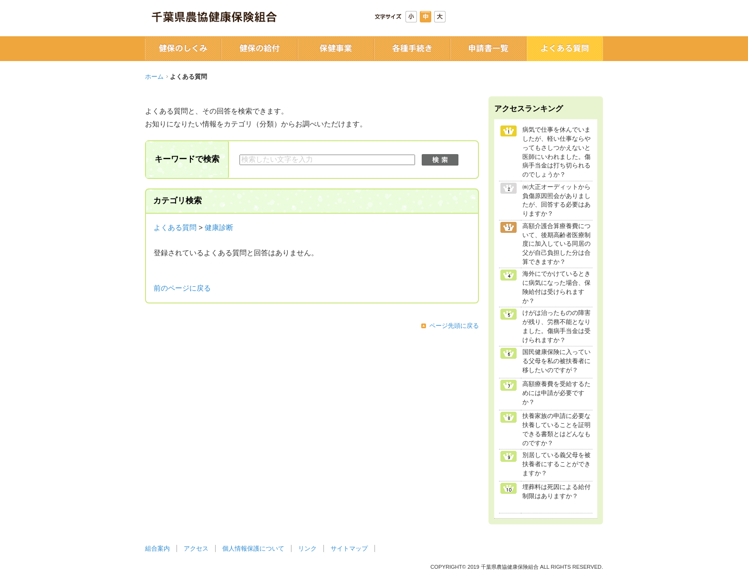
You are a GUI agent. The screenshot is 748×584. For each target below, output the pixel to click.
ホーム (154, 76)
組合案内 (157, 548)
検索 (440, 160)
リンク (307, 548)
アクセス (196, 548)
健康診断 (219, 227)
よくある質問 (175, 227)
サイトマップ (349, 548)
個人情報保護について (253, 548)
